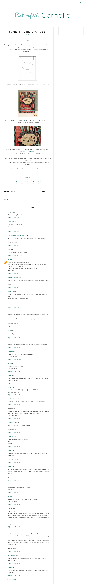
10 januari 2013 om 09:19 (15, 308)
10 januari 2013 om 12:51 (15, 348)
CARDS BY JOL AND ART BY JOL (17, 236)
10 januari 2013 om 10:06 (15, 338)
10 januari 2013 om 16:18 (15, 395)
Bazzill (23, 120)
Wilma (10, 387)
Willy (9, 342)
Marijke (10, 451)
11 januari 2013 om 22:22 (15, 527)
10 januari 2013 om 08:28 (15, 246)
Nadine (10, 531)
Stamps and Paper (13, 278)
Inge (33, 47)
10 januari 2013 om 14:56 (15, 383)
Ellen (9, 497)
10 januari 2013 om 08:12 (15, 218)
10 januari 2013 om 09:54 (15, 326)
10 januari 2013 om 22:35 (15, 505)
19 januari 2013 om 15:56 (15, 563)
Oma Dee (27, 34)
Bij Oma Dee (34, 45)
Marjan (10, 375)
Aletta (10, 330)
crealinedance (12, 399)
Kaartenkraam (12, 312)
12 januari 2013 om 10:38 (15, 552)
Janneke (10, 212)
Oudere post (46, 191)
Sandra (38, 47)
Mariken (10, 352)
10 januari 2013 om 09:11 (15, 288)
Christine (10, 437)
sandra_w (11, 292)
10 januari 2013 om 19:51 (15, 463)
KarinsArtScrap (12, 423)
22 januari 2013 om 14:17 (15, 575)
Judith (10, 260)
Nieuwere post (9, 191)
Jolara (10, 250)
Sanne (10, 467)
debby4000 (11, 222)
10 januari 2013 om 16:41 (15, 405)
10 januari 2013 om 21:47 (15, 493)
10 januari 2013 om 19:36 (15, 447)
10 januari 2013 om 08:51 (15, 274)
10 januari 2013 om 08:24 (15, 232)
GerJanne (11, 509)
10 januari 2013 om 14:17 (15, 360)
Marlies (10, 568)
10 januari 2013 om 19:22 (15, 433)
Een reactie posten (11, 579)
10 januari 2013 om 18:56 (15, 419)
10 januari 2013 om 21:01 (15, 481)
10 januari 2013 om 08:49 (15, 255)
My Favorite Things (28, 152)
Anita (9, 364)
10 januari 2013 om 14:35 (15, 371)
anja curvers (11, 556)
